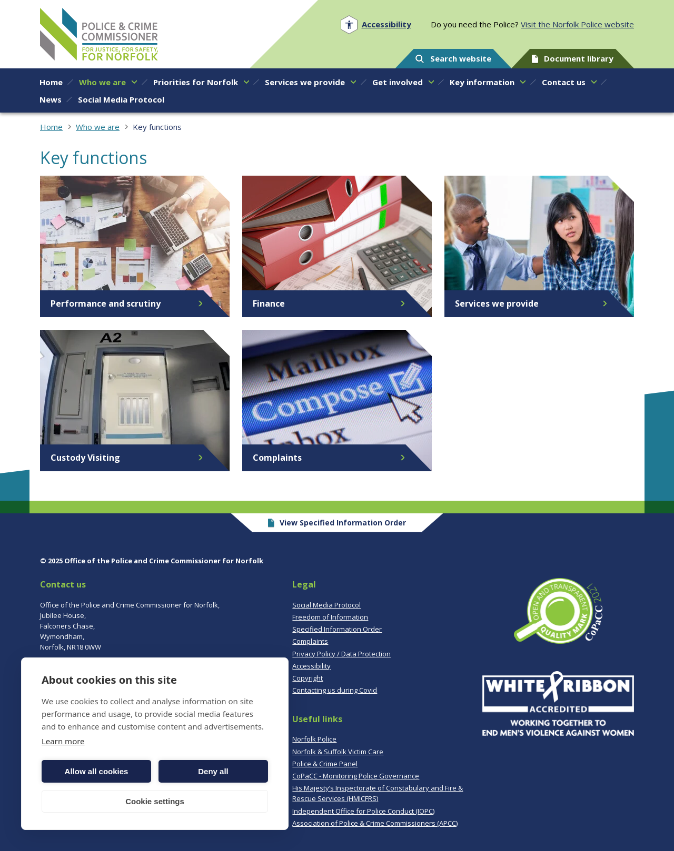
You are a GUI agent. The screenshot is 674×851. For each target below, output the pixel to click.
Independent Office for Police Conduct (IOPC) (363, 811)
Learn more (63, 741)
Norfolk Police (314, 739)
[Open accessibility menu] (376, 24)
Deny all (213, 771)
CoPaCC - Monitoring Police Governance (355, 776)
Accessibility (311, 666)
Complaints (310, 641)
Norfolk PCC (99, 34)
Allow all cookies (96, 771)
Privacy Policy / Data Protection (341, 653)
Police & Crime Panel (325, 763)
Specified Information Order (337, 629)
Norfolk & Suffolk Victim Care (337, 751)
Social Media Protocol (326, 605)
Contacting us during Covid (334, 690)
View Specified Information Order (337, 523)
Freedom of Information (330, 617)
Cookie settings (154, 801)
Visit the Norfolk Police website (577, 24)
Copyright (307, 678)
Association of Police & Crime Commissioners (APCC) (375, 823)
